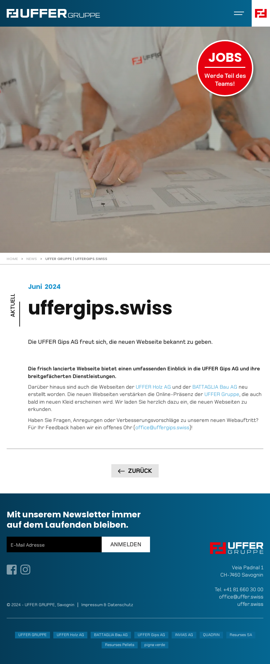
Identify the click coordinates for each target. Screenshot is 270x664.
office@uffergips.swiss (162, 432)
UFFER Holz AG (153, 391)
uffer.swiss (250, 604)
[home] (53, 13)
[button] (239, 13)
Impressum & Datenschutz (107, 604)
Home (12, 258)
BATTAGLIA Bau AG (214, 391)
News (31, 258)
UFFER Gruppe (221, 399)
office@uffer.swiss (241, 596)
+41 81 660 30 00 (243, 589)
